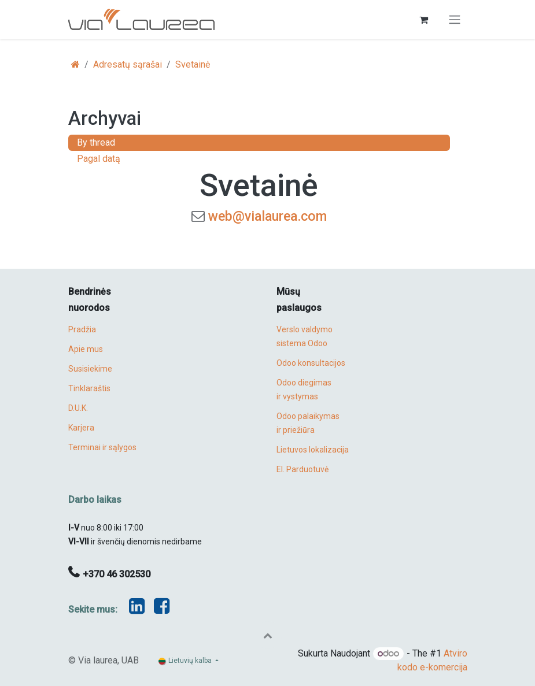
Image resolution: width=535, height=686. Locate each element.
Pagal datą (98, 158)
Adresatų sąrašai (127, 64)
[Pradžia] (75, 64)
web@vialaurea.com (267, 216)
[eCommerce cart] (424, 20)
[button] (268, 635)
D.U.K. (78, 408)
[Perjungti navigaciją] (454, 20)
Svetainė (192, 64)
